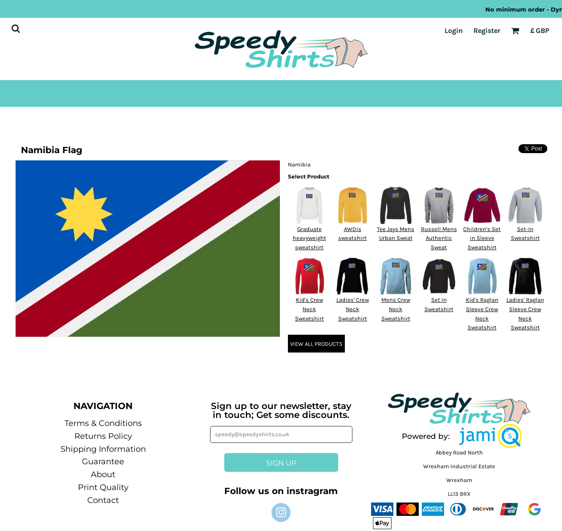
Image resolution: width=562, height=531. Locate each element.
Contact (103, 500)
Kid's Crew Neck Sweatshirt (309, 309)
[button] (490, 436)
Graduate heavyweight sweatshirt (309, 238)
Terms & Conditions (103, 423)
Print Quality (103, 487)
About (103, 474)
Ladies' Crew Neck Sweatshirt (352, 309)
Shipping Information (103, 449)
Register (486, 30)
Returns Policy (103, 436)
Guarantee (103, 461)
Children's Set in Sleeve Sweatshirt (482, 238)
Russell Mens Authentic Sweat (439, 238)
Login (454, 30)
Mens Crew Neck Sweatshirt (395, 309)
